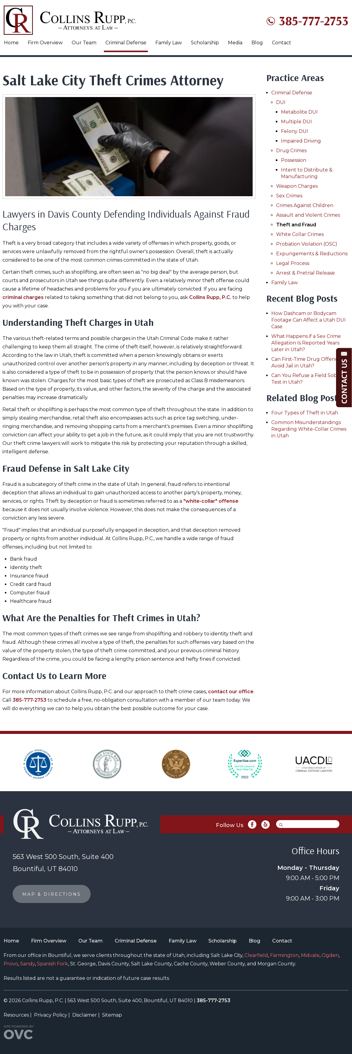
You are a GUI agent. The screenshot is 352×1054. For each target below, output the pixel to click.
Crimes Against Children (304, 205)
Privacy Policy (50, 1015)
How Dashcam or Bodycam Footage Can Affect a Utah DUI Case (308, 319)
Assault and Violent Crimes (308, 215)
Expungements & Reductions (311, 253)
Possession (293, 160)
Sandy (27, 964)
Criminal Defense (125, 43)
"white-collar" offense (210, 501)
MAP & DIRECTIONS (51, 894)
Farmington (284, 955)
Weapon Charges (297, 186)
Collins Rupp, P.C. (210, 297)
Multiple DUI (296, 121)
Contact (281, 43)
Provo (11, 964)
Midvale (310, 955)
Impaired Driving (301, 141)
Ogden (330, 955)
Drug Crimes (291, 150)
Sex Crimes (289, 196)
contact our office (231, 691)
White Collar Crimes (300, 234)
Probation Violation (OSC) (306, 244)
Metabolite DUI (299, 112)
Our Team (84, 43)
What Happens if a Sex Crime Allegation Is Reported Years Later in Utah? (306, 342)
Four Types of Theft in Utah (304, 413)
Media (235, 43)
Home (11, 43)
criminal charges (23, 297)
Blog (257, 43)
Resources (16, 1015)
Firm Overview (45, 43)
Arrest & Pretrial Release (305, 273)
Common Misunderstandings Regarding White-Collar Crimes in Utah (308, 429)
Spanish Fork (52, 964)
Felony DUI (294, 131)
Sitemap (112, 1015)
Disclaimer (84, 1015)
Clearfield (256, 955)
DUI (280, 102)
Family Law (168, 43)
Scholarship (205, 43)
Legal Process (292, 263)
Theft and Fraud (296, 225)
